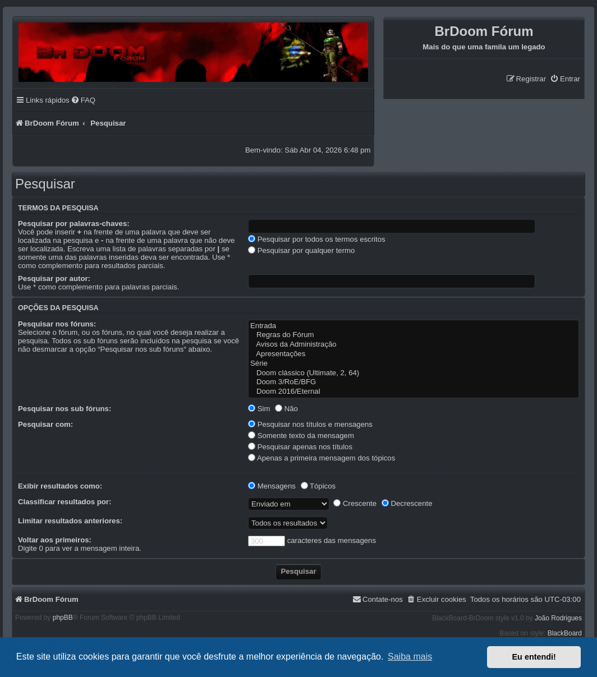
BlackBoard (565, 633)
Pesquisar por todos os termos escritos (316, 239)
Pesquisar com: (45, 424)
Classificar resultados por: (64, 502)
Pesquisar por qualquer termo (301, 250)
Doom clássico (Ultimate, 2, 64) (413, 373)
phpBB (63, 617)
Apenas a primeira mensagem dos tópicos (321, 458)
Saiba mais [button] (410, 656)
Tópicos (318, 486)
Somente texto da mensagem (301, 435)
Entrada (413, 326)
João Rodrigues (558, 618)
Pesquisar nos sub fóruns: (64, 408)
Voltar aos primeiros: (54, 540)
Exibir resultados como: (60, 486)
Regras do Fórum (413, 335)
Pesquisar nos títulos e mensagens (310, 424)
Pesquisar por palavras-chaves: (74, 223)
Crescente (354, 503)
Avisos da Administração (413, 344)
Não (286, 408)
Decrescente (407, 503)
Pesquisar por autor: (54, 278)
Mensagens (272, 486)
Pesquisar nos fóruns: (57, 324)
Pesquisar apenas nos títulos (300, 447)
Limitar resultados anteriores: (70, 521)
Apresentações (413, 354)
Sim (259, 408)
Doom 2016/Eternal (413, 392)
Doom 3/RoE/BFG (413, 382)
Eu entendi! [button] (534, 656)
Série (413, 364)
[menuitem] (565, 79)
